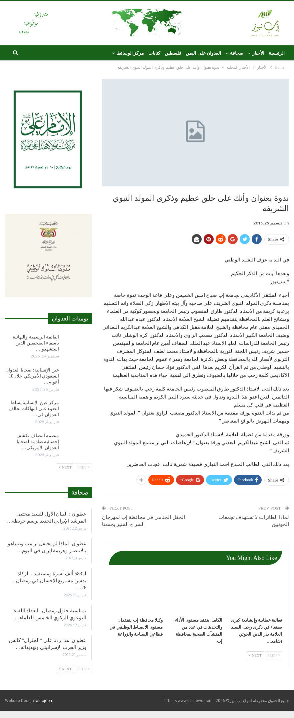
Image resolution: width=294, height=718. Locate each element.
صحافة (236, 53)
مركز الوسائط (130, 53)
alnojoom (44, 700)
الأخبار (258, 53)
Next (255, 655)
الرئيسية (277, 53)
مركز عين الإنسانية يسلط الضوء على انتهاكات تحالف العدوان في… (34, 408)
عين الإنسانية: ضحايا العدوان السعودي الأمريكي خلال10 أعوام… (32, 376)
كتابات (154, 53)
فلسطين (173, 53)
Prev (273, 655)
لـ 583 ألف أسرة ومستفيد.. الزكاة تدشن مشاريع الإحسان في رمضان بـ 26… (49, 580)
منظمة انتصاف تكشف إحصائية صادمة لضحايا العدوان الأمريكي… (37, 441)
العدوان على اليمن (203, 53)
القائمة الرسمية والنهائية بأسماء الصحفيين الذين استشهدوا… (36, 342)
